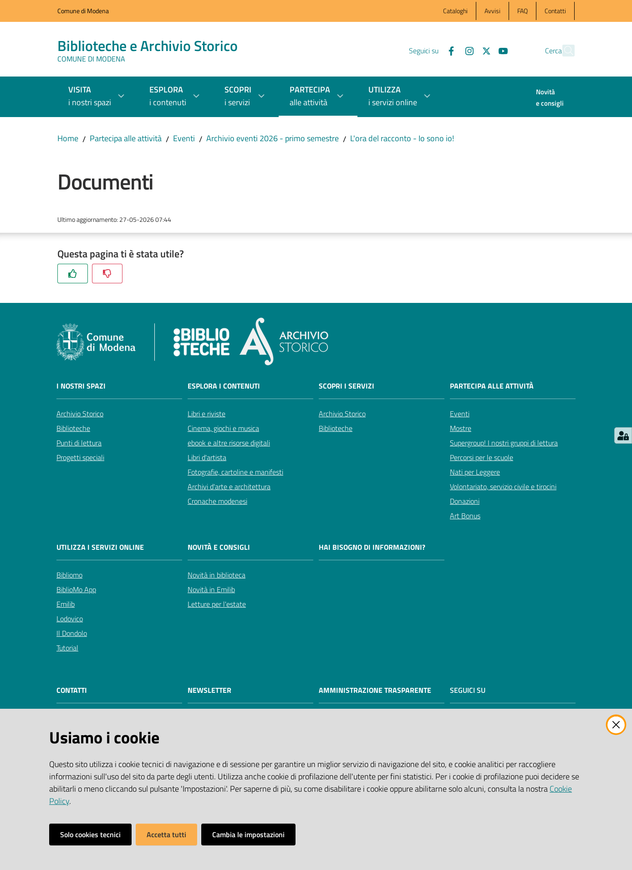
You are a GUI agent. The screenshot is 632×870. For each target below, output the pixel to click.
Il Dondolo (71, 633)
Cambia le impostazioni (248, 834)
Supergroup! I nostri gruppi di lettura (504, 442)
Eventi (184, 138)
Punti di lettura (79, 442)
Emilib (65, 604)
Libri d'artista (207, 457)
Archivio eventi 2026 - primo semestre (272, 138)
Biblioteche (73, 428)
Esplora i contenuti (224, 386)
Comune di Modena (83, 10)
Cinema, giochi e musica (223, 428)
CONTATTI (71, 690)
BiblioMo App (76, 589)
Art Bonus (465, 515)
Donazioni (464, 501)
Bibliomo (69, 574)
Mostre (460, 428)
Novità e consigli (219, 547)
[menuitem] (550, 98)
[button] (564, 50)
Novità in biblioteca (216, 574)
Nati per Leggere (475, 471)
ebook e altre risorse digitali (229, 442)
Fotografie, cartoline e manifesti (235, 471)
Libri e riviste (206, 413)
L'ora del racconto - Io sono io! (402, 138)
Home (67, 138)
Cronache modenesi (217, 501)
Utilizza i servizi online (100, 547)
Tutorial (67, 647)
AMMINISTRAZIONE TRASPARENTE (375, 690)
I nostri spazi (81, 386)
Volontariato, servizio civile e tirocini (503, 486)
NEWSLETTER (209, 690)
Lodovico (69, 618)
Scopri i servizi (346, 386)
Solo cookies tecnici (90, 834)
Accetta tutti (166, 834)
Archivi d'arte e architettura (229, 486)
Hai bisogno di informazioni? (372, 547)
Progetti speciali (80, 457)
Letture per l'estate (217, 604)
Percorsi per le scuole (481, 457)
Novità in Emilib (211, 589)
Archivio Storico (79, 413)
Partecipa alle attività (126, 138)
